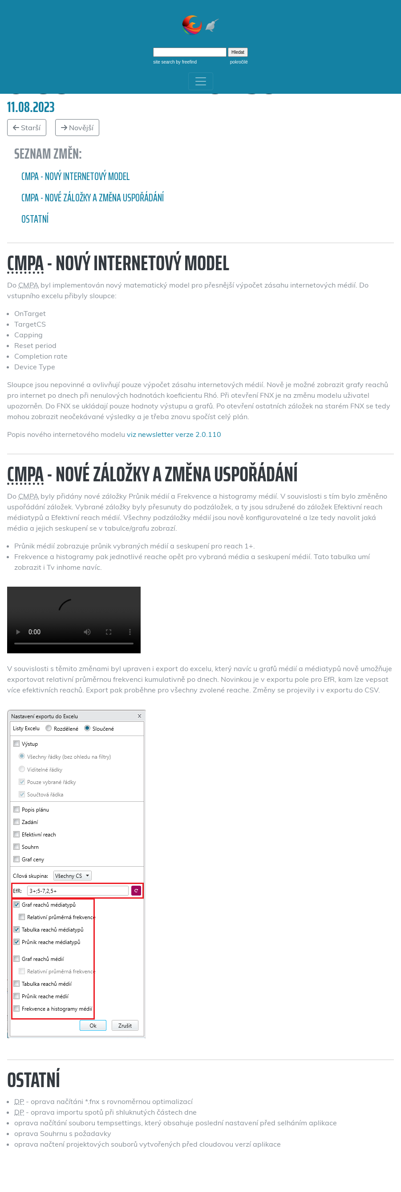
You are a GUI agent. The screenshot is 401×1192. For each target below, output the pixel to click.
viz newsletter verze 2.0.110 (174, 434)
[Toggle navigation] (200, 81)
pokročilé (239, 62)
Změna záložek (74, 620)
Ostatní (35, 219)
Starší (27, 127)
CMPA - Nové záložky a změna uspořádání (92, 197)
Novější (77, 127)
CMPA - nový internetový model (75, 176)
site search (163, 62)
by (186, 62)
